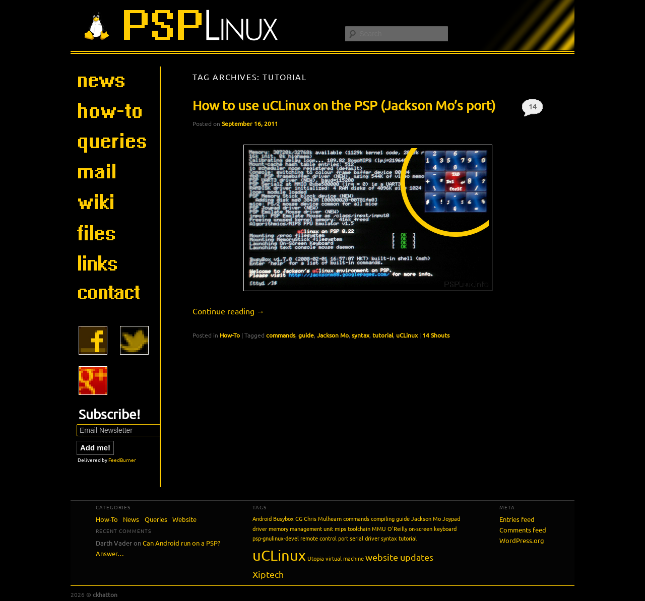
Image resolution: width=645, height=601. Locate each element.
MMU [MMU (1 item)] (379, 528)
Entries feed (517, 519)
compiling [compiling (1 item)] (383, 518)
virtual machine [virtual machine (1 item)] (345, 558)
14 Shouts (532, 109)
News (131, 519)
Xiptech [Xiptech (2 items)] (268, 574)
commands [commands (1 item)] (356, 518)
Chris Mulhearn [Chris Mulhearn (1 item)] (323, 518)
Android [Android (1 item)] (262, 518)
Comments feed (522, 529)
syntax (360, 335)
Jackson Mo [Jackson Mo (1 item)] (426, 518)
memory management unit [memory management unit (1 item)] (301, 528)
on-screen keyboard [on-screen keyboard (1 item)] (433, 528)
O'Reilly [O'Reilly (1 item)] (397, 528)
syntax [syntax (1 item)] (389, 538)
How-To (230, 335)
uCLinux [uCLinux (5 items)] (279, 555)
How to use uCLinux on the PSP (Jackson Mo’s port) (343, 105)
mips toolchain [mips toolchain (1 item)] (352, 528)
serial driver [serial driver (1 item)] (364, 538)
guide (306, 335)
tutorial (382, 335)
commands (280, 335)
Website (184, 519)
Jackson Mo (333, 335)
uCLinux (407, 335)
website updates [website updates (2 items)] (399, 557)
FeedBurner (122, 459)
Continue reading (228, 311)
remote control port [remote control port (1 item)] (324, 538)
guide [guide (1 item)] (403, 518)
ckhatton (105, 594)
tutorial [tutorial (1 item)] (408, 538)
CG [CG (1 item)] (298, 518)
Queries (156, 519)
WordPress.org (521, 540)
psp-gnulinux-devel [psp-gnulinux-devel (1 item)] (275, 538)
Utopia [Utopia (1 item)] (315, 558)
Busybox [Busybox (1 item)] (283, 518)
